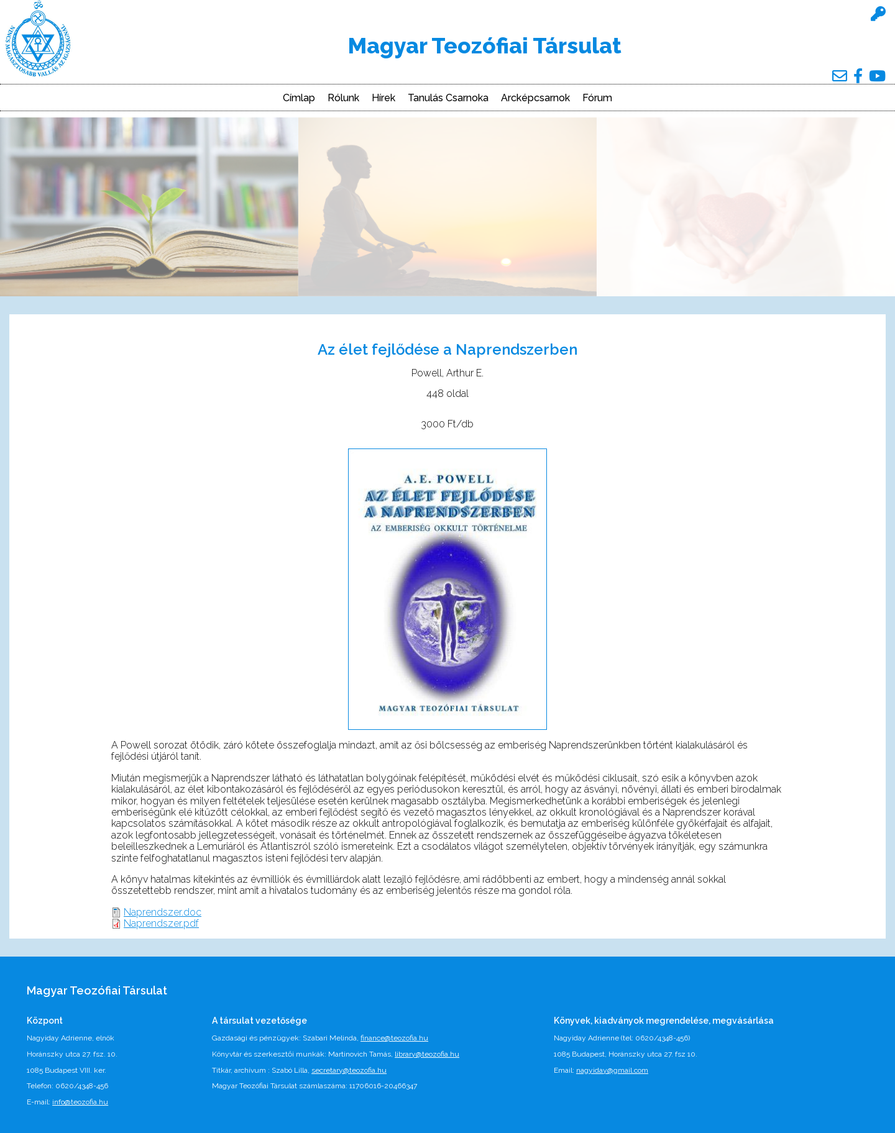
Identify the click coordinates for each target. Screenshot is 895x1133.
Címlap (299, 98)
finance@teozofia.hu (394, 1038)
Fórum (597, 98)
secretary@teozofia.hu (349, 1070)
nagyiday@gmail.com (612, 1070)
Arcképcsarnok (535, 98)
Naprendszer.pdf (161, 923)
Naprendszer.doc (162, 912)
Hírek (383, 98)
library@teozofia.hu (427, 1054)
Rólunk (343, 98)
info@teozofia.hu (80, 1102)
